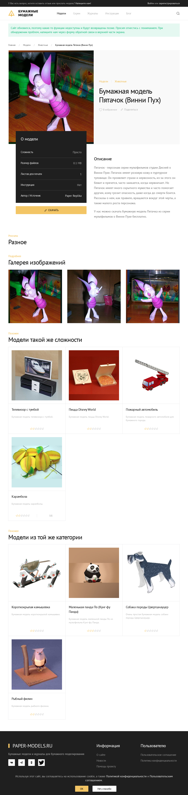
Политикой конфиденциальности (126, 776)
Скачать (51, 210)
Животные (120, 81)
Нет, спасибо (104, 788)
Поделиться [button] (129, 109)
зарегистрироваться (169, 3)
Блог (128, 13)
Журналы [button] (92, 13)
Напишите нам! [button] (83, 3)
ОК (81, 788)
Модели (103, 81)
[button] (178, 13)
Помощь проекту (106, 766)
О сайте (100, 755)
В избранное (108, 110)
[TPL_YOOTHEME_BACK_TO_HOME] (23, 13)
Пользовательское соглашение (158, 755)
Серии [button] (76, 13)
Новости (101, 760)
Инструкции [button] (112, 13)
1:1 (51, 515)
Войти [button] (151, 3)
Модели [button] (61, 13)
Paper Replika (73, 196)
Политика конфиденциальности (159, 760)
